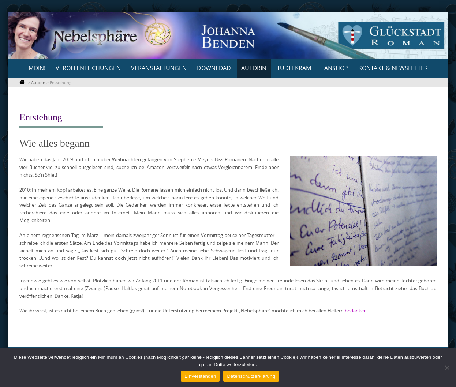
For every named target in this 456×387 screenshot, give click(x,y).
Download (214, 68)
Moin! (37, 68)
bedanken (356, 310)
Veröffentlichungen (88, 68)
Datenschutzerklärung (251, 376)
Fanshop (334, 68)
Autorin (253, 68)
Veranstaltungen (159, 68)
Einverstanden (200, 376)
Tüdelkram (294, 68)
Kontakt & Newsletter (393, 68)
